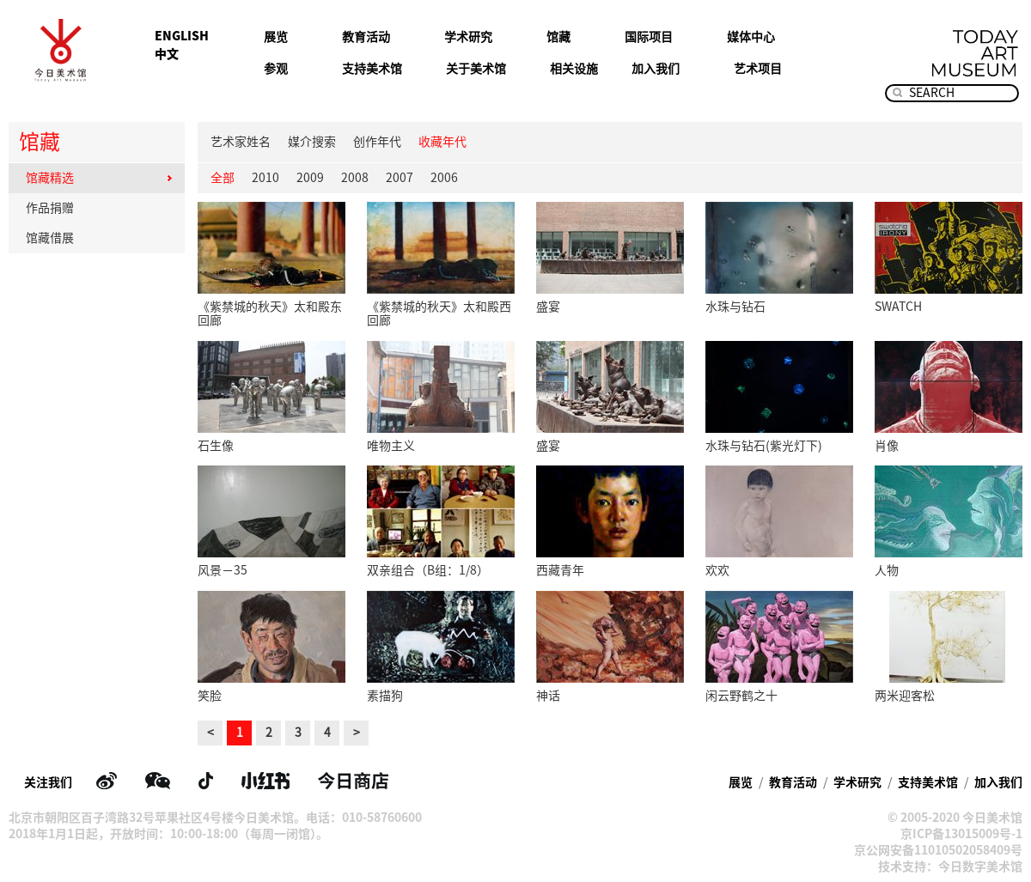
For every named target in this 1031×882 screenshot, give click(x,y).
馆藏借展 (99, 238)
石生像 (216, 446)
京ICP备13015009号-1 (961, 834)
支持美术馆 (372, 69)
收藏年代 (442, 142)
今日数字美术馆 (980, 867)
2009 (310, 178)
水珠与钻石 (735, 307)
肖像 (887, 446)
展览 (276, 37)
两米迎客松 (905, 696)
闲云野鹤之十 (741, 696)
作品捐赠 (99, 208)
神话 (548, 696)
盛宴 (548, 307)
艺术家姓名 (240, 142)
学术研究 (468, 37)
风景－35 (222, 570)
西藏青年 (560, 570)
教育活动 (366, 37)
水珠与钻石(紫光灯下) (763, 446)
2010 (265, 178)
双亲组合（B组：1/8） (428, 570)
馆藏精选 (99, 178)
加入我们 (655, 69)
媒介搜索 (312, 142)
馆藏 (558, 37)
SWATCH (898, 307)
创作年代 (377, 142)
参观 (276, 69)
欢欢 (717, 570)
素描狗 (385, 696)
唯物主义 (391, 446)
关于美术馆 (476, 69)
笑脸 (210, 696)
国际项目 (649, 37)
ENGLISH (182, 36)
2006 (444, 178)
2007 (399, 178)
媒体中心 (751, 37)
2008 (355, 178)
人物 (887, 570)
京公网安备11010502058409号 (938, 850)
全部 (222, 178)
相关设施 (574, 69)
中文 (167, 54)
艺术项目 (758, 69)
